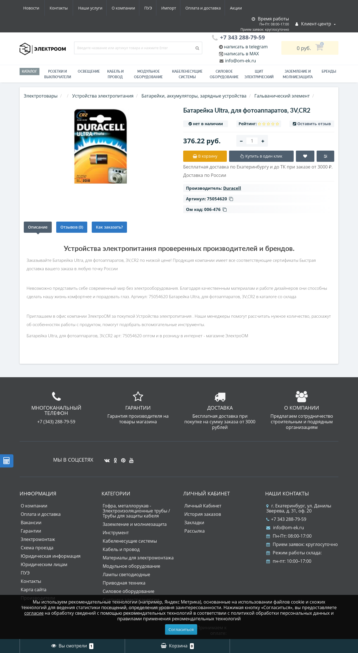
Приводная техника (124, 583)
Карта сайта (33, 589)
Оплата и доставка (153, 8)
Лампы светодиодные (126, 574)
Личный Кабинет (202, 506)
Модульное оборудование (148, 74)
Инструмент (116, 532)
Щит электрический (259, 74)
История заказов (202, 514)
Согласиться (181, 629)
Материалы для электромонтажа (138, 558)
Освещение (89, 71)
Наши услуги (35, 8)
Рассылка (194, 531)
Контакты (239, 8)
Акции (187, 8)
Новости (211, 8)
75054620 (220, 198)
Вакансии (31, 522)
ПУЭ (96, 8)
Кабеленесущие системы (187, 74)
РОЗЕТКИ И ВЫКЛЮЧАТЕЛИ (57, 74)
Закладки (194, 522)
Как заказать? (109, 227)
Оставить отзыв (314, 123)
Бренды (329, 71)
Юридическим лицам (44, 564)
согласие (34, 613)
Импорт (117, 8)
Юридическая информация (51, 556)
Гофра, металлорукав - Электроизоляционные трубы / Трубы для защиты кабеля (136, 511)
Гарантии (31, 531)
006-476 (215, 209)
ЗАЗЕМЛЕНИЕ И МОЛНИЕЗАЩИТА (298, 74)
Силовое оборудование (224, 74)
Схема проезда (37, 548)
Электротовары (41, 96)
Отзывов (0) (71, 227)
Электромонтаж (38, 539)
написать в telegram (245, 47)
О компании (69, 8)
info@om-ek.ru (240, 61)
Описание (38, 227)
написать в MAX (241, 54)
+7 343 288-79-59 (286, 519)
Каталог (29, 71)
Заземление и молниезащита (135, 524)
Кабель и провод (115, 74)
